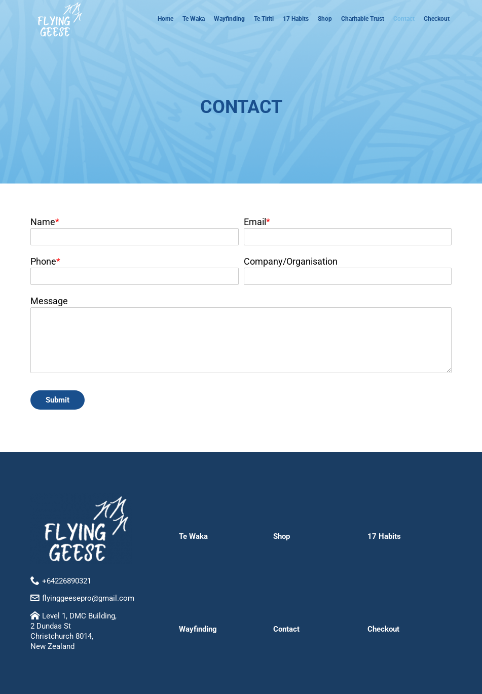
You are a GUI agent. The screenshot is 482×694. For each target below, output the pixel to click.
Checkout (437, 18)
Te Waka (193, 18)
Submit (57, 400)
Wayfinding (229, 18)
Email (255, 221)
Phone (43, 261)
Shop (325, 18)
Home (165, 18)
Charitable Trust (362, 18)
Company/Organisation (291, 261)
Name (42, 221)
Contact (404, 18)
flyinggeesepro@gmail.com (88, 598)
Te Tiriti (264, 18)
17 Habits (296, 18)
